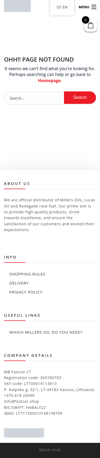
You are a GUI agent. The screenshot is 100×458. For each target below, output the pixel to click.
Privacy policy (25, 292)
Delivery (19, 283)
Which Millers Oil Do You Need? (46, 332)
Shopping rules (27, 274)
